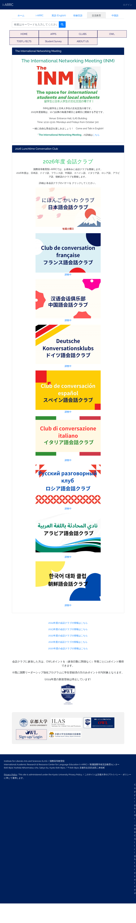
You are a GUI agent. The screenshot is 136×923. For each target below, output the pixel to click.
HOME (24, 34)
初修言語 (77, 15)
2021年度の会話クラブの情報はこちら (68, 641)
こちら (96, 134)
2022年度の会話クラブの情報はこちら (68, 635)
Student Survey (53, 41)
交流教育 (96, 15)
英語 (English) (59, 15)
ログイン (127, 4)
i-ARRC (8, 5)
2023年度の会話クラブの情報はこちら (68, 629)
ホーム (21, 15)
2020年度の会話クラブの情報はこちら (68, 648)
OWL (112, 34)
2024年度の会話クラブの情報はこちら (68, 622)
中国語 (115, 15)
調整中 (68, 254)
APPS (53, 34)
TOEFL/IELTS (24, 41)
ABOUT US (83, 41)
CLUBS (82, 34)
